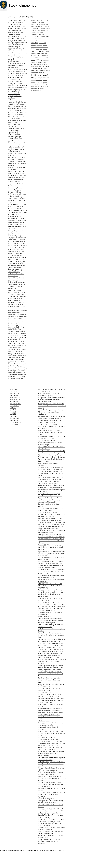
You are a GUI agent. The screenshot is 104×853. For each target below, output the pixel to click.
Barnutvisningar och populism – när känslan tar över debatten (49, 421)
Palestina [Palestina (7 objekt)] (44, 57)
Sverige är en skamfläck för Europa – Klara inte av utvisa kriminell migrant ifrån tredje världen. (52, 778)
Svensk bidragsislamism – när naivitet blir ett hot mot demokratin (51, 438)
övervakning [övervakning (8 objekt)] (38, 90)
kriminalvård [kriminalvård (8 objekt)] (33, 45)
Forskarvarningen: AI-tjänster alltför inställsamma (17, 312)
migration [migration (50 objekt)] (34, 51)
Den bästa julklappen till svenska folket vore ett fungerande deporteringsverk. (51, 652)
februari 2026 (14, 394)
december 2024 (15, 422)
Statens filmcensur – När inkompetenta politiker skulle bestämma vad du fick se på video (51, 541)
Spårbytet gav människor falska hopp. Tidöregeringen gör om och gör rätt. (50, 671)
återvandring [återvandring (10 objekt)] (33, 90)
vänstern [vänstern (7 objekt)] (36, 86)
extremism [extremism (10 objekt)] (38, 28)
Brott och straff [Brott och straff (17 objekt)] (34, 24)
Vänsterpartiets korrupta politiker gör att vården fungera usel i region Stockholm (51, 644)
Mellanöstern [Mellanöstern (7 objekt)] (45, 49)
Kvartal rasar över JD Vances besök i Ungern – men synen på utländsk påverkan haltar (17, 239)
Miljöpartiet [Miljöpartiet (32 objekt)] (43, 53)
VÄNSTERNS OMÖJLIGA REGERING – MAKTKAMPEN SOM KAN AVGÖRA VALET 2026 (51, 432)
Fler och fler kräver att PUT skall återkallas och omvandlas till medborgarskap (51, 640)
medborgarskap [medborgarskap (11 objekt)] (39, 49)
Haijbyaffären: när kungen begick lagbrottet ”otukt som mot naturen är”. (50, 656)
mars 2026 (13, 391)
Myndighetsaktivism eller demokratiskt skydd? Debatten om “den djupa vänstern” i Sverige (52, 406)
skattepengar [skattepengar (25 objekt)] (42, 68)
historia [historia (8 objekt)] (38, 32)
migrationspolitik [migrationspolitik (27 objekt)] (43, 51)
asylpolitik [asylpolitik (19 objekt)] (33, 22)
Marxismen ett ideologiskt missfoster (50, 741)
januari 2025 (14, 420)
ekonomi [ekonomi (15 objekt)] (47, 26)
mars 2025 (13, 416)
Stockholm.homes (22, 5)
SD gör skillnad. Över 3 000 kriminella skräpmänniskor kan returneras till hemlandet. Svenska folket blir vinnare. (50, 711)
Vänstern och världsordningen (48, 512)
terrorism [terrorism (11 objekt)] (45, 80)
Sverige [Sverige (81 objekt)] (34, 77)
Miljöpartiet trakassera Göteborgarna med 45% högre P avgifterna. (50, 566)
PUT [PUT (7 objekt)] (41, 60)
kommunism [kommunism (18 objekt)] (41, 39)
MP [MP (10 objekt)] (38, 55)
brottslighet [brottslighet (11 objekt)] (41, 24)
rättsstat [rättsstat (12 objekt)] (44, 62)
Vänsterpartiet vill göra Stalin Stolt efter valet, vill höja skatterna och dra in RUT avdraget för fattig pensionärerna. (51, 811)
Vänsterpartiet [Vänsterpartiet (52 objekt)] (43, 86)
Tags (56, 850)
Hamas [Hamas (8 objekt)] (47, 30)
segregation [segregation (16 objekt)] (46, 66)
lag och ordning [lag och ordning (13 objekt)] (38, 45)
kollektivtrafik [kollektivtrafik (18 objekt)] (45, 36)
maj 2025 (13, 412)
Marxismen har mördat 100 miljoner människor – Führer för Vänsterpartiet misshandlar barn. (50, 784)
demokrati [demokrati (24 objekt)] (38, 26)
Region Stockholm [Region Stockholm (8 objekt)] (34, 62)
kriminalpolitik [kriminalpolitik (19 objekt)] (42, 43)
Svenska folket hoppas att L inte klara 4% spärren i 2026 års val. (51, 828)
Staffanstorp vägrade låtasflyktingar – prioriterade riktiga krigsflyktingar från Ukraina (50, 473)
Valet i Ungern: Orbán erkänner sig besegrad (15, 136)
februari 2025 (14, 418)
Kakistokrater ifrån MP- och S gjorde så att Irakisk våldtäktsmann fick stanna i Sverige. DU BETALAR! (50, 700)
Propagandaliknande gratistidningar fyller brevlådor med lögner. (51, 759)
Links (62, 850)
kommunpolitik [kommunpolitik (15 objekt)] (34, 41)
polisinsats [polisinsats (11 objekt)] (33, 60)
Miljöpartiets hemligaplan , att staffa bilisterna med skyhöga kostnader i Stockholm (50, 842)
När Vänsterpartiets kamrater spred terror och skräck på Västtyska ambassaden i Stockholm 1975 (52, 571)
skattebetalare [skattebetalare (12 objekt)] (34, 68)
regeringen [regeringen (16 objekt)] (45, 60)
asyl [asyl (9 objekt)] (48, 20)
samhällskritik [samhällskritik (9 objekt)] (39, 66)
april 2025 (13, 414)
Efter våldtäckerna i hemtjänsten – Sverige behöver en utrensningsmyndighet (49, 690)
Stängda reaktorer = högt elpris (48, 424)
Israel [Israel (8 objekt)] (45, 34)
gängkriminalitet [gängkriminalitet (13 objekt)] (34, 30)
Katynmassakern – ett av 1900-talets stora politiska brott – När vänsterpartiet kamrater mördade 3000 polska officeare (51, 604)
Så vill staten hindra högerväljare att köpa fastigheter (14, 96)
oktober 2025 (14, 402)
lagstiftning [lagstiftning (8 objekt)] (45, 45)
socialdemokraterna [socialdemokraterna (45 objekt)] (38, 70)
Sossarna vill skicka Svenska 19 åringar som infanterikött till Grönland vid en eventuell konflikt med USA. (50, 500)
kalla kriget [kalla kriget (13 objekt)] (38, 36)
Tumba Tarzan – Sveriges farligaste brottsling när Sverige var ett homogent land (51, 635)
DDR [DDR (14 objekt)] (48, 24)
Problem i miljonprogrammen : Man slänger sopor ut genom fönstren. (49, 695)
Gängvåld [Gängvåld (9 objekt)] (40, 30)
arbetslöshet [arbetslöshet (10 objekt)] (44, 20)
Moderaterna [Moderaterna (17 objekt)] (34, 55)
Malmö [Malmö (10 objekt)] (46, 47)
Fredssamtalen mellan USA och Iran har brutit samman (16, 173)
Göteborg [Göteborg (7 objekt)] (43, 30)
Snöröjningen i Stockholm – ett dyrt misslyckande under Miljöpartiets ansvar (51, 536)
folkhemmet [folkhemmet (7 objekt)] (43, 28)
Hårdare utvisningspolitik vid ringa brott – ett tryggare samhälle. (51, 390)
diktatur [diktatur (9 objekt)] (42, 26)
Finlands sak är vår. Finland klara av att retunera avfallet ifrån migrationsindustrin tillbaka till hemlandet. (50, 726)
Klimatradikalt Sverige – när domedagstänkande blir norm (48, 738)
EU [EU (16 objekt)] (31, 28)
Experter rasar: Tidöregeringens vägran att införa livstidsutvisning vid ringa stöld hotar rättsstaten (51, 733)
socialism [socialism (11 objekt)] (48, 70)
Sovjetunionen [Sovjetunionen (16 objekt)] (40, 72)
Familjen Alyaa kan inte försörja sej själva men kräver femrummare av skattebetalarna (51, 754)
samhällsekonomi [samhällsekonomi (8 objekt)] (34, 66)
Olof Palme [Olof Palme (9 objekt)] (33, 57)
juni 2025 (13, 410)
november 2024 (15, 424)
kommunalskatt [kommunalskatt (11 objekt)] (34, 38)
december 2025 (15, 398)
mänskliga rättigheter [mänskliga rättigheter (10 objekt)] (44, 55)
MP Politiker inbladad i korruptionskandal (51, 451)
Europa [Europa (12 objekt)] (34, 28)
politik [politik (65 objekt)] (38, 59)
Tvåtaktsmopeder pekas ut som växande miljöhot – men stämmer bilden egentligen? (51, 794)
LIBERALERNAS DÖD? (45, 402)
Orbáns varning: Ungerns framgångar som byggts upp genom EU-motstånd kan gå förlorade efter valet (17, 344)
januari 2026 (14, 396)
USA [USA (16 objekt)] (38, 84)
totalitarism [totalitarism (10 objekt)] (45, 82)
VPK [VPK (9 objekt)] (46, 84)
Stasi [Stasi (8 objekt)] (45, 72)
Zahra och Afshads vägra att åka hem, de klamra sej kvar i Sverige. (51, 515)
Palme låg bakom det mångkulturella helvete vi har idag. (50, 824)
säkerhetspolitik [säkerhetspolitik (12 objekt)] (39, 80)
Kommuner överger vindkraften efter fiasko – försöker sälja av (16, 274)
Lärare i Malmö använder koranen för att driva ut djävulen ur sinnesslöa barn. (51, 478)
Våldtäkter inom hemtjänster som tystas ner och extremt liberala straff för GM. (51, 562)
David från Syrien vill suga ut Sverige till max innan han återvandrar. (51, 609)
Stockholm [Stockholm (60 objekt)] (35, 75)
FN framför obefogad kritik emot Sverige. (51, 762)
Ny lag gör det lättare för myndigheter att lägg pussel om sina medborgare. (51, 528)
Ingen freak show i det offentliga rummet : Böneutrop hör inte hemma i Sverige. (52, 454)
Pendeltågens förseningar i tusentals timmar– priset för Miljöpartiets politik (50, 667)
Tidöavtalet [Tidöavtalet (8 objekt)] (33, 82)
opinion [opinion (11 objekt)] (36, 57)
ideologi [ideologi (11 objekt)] (41, 32)
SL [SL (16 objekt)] (47, 68)
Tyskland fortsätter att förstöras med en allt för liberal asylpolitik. (51, 577)
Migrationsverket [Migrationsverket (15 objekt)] (35, 53)
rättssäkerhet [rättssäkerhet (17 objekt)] (34, 64)
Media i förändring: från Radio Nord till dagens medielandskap (50, 832)
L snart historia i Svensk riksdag (48, 482)
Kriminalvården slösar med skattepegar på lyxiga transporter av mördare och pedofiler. (52, 662)
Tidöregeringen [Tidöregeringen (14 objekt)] (38, 82)
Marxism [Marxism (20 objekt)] (33, 49)
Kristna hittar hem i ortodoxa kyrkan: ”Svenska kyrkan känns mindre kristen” (17, 206)
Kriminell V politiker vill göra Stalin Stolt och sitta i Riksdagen (50, 626)
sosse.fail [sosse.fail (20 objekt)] (33, 72)
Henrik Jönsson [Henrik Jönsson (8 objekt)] (33, 32)
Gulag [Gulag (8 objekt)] (48, 28)
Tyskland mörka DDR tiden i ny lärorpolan (51, 457)
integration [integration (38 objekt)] (34, 34)
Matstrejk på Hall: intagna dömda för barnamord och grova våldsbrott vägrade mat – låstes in (51, 490)
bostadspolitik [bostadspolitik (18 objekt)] (40, 22)
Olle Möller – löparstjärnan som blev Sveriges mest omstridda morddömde (50, 648)
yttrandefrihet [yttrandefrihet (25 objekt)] (35, 88)
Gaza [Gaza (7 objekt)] (46, 28)
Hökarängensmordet (45, 617)
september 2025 (15, 404)
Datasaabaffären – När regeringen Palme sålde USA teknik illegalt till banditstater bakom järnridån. (51, 553)
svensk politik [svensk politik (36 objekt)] (44, 75)
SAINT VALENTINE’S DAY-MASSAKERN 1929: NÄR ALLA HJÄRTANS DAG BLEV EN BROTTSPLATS (51, 586)
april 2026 (13, 389)
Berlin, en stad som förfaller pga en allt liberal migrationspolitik (50, 509)
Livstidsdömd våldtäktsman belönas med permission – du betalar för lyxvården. (51, 468)
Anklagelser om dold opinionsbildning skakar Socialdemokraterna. (50, 802)
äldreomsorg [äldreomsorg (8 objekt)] (42, 88)
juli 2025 (13, 408)
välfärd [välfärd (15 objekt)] (32, 86)
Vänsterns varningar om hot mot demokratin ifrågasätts (48, 395)
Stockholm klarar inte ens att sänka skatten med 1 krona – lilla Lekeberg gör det (51, 680)
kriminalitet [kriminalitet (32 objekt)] (34, 43)
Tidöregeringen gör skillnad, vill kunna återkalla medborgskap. (50, 773)
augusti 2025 (14, 406)
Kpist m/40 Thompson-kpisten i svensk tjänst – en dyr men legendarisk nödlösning (51, 412)
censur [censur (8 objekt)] (45, 24)
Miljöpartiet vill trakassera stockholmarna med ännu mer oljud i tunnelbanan (51, 399)
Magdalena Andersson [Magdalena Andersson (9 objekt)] (40, 47)
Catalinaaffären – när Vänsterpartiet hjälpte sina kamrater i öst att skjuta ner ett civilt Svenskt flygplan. (51, 621)
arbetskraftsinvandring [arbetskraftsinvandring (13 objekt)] (36, 20)
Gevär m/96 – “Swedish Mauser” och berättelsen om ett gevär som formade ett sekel (50, 547)
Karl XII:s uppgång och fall (46, 799)
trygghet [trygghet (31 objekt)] (33, 84)
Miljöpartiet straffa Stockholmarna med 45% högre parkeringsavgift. (51, 769)
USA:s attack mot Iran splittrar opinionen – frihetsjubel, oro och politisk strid (51, 417)
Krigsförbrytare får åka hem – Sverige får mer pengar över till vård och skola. (51, 820)
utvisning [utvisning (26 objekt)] (42, 84)
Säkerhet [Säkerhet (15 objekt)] (33, 80)
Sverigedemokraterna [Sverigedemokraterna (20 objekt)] (44, 78)
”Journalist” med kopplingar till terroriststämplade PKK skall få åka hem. (51, 485)
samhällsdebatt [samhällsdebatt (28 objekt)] (43, 64)
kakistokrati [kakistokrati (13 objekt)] (33, 36)
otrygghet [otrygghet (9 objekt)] (40, 57)
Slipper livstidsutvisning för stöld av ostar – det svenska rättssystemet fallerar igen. (51, 523)
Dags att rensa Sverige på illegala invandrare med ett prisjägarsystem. (50, 495)
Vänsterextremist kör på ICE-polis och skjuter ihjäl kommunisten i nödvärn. (50, 519)
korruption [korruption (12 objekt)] (40, 41)
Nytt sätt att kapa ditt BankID (47, 441)
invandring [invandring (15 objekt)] (41, 34)
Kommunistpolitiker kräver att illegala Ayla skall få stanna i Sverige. (51, 532)
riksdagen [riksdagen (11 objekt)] (40, 62)
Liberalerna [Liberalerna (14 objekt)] (33, 47)
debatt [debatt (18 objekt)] (32, 26)
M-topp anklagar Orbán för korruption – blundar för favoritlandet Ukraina (16, 22)
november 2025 (15, 400)
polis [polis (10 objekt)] (47, 57)
